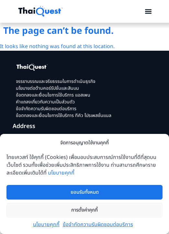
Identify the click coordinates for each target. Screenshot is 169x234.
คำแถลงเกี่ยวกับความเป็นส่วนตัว (45, 101)
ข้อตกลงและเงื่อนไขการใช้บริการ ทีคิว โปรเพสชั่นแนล (63, 115)
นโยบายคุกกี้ (61, 173)
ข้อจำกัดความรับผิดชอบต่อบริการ (98, 224)
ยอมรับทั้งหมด (85, 192)
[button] (148, 11)
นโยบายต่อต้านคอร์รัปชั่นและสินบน (47, 88)
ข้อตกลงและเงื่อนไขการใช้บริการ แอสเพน (53, 95)
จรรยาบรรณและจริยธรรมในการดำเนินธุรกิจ (55, 81)
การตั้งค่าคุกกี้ (84, 210)
